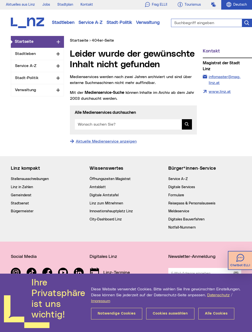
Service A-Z (91, 22)
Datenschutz (218, 295)
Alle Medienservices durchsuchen (105, 113)
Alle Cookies (216, 313)
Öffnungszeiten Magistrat (110, 179)
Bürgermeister (22, 211)
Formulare (176, 195)
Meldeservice (178, 211)
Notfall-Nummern (182, 227)
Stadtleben (63, 22)
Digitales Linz (103, 256)
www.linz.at (220, 92)
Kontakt (86, 4)
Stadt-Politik (119, 22)
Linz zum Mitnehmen (106, 203)
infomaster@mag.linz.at (224, 79)
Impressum (100, 301)
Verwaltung (148, 22)
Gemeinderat (21, 195)
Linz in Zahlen (22, 187)
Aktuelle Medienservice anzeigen (106, 141)
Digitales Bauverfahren (186, 219)
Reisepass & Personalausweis (191, 203)
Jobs (46, 4)
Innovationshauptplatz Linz (111, 211)
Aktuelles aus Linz (20, 4)
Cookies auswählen (170, 313)
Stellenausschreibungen (30, 179)
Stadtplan (65, 4)
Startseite (35, 41)
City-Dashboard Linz (106, 219)
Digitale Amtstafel (104, 195)
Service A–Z (178, 179)
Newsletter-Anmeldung (192, 256)
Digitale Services (181, 187)
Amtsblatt (98, 187)
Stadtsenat (20, 203)
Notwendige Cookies (117, 313)
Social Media (24, 256)
